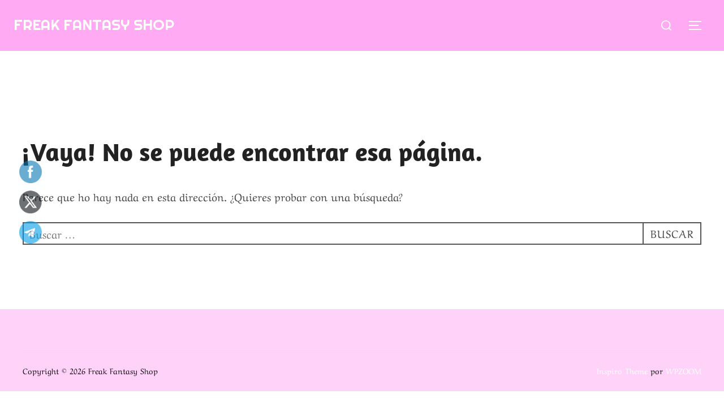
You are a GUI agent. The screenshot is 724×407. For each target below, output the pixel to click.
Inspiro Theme (622, 370)
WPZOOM (683, 370)
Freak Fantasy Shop (94, 24)
